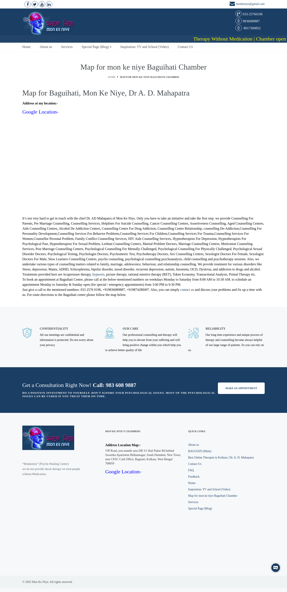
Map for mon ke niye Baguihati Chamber (212, 495)
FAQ (191, 470)
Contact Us (185, 47)
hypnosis (98, 274)
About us (46, 47)
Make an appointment (241, 388)
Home (26, 47)
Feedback (194, 476)
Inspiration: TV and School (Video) (145, 47)
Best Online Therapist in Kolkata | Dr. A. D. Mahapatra (221, 457)
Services (66, 47)
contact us (187, 289)
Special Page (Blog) (95, 47)
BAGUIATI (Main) (199, 451)
